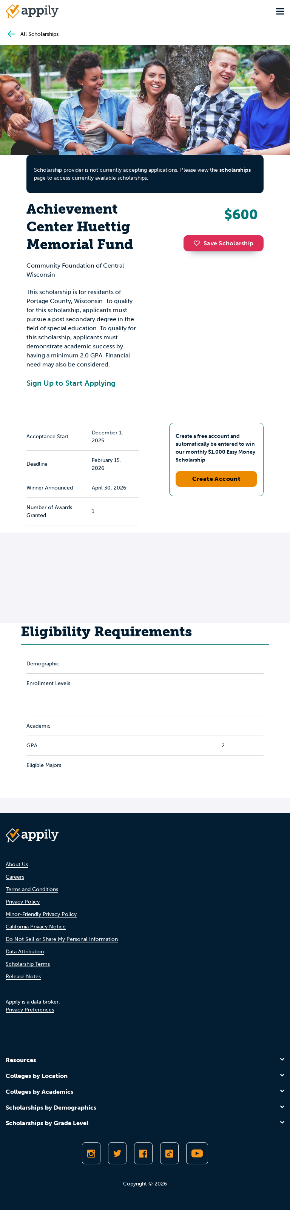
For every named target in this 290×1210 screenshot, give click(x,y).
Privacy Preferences (30, 1010)
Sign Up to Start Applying (71, 383)
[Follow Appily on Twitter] (117, 1153)
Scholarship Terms (28, 964)
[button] (199, 243)
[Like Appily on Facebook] (143, 1153)
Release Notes (23, 976)
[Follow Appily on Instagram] (91, 1153)
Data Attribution (25, 951)
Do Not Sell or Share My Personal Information (62, 939)
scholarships (235, 170)
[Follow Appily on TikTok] (169, 1153)
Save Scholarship (223, 243)
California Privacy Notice (36, 927)
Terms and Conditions (32, 889)
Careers (15, 877)
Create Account (216, 478)
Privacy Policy (23, 902)
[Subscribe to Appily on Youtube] (197, 1153)
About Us (17, 864)
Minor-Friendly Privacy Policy (41, 914)
